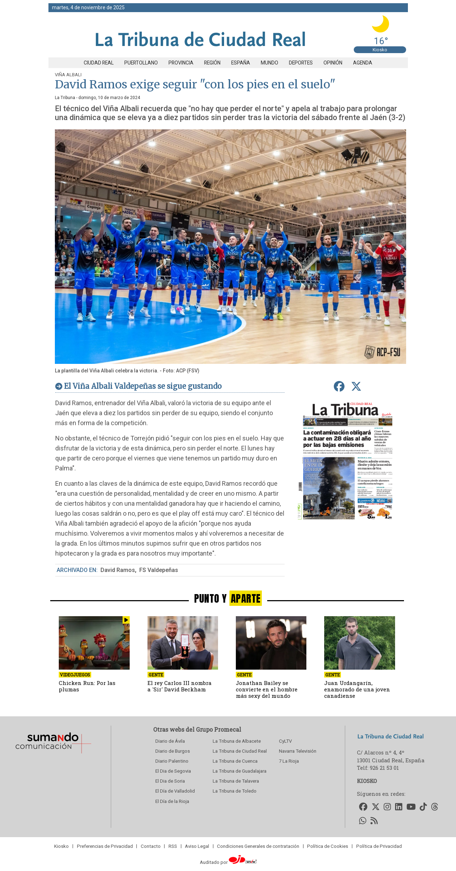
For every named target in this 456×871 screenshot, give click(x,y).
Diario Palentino (171, 761)
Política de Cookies (327, 846)
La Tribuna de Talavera (236, 781)
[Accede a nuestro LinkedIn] (398, 807)
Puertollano (141, 63)
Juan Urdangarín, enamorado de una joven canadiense (357, 689)
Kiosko (380, 49)
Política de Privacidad (379, 846)
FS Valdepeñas (158, 570)
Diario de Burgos (172, 751)
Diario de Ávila (170, 741)
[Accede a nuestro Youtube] (411, 807)
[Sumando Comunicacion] (53, 753)
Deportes (301, 63)
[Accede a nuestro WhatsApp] (362, 821)
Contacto (151, 846)
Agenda (362, 63)
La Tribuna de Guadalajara (239, 771)
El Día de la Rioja (172, 801)
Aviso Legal (197, 846)
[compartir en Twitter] (356, 387)
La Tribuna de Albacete (237, 741)
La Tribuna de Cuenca (235, 761)
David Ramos (117, 570)
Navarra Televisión (297, 751)
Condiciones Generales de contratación (258, 846)
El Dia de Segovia (173, 771)
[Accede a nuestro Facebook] (363, 807)
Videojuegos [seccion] (75, 674)
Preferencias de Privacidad (105, 846)
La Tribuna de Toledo (234, 791)
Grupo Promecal (218, 729)
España (240, 63)
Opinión (332, 63)
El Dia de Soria (170, 781)
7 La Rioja (289, 761)
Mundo (269, 63)
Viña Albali (68, 74)
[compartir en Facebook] (339, 387)
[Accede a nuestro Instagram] (387, 807)
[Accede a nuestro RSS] (374, 821)
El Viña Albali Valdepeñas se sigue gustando (143, 386)
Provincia (181, 63)
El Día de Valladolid (175, 791)
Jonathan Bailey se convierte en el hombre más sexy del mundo (266, 689)
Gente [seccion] (156, 674)
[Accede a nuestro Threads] (434, 807)
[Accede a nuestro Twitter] (375, 807)
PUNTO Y (228, 598)
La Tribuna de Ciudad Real (240, 751)
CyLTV (285, 741)
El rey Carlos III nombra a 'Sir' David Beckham (179, 686)
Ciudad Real (99, 63)
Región (212, 63)
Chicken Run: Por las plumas (87, 686)
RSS (173, 846)
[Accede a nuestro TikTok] (423, 807)
